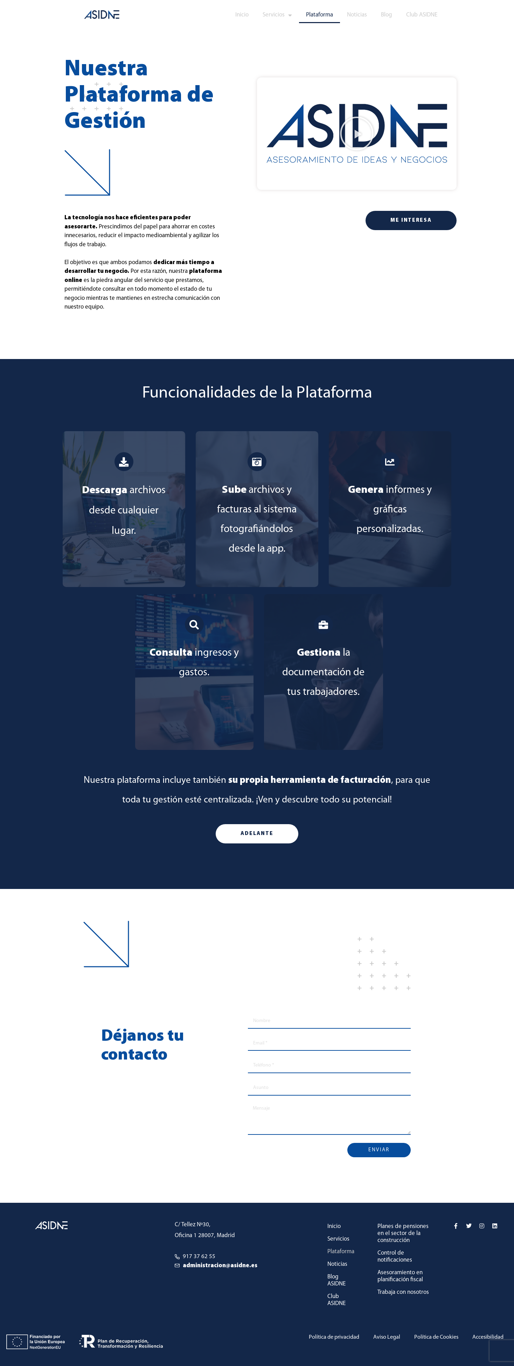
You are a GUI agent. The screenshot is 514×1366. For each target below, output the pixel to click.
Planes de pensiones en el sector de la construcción (403, 1233)
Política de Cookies (432, 1337)
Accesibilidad (486, 1337)
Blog (386, 15)
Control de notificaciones (394, 1256)
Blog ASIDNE (336, 1280)
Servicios (277, 15)
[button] (356, 133)
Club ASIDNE (421, 15)
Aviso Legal (380, 1337)
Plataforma (319, 15)
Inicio (242, 15)
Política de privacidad (325, 1337)
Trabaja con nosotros (403, 1292)
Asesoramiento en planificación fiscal (400, 1276)
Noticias (357, 15)
